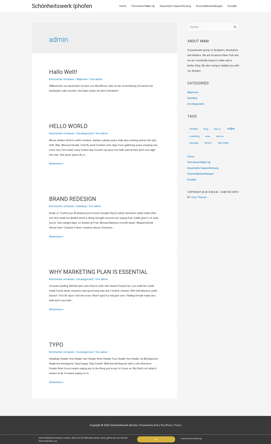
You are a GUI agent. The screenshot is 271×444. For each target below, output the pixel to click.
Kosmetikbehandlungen (209, 6)
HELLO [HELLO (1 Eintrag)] (217, 129)
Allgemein (82, 79)
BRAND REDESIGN (77, 199)
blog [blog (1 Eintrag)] (206, 129)
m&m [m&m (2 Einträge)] (231, 129)
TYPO (57, 354)
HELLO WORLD (72, 126)
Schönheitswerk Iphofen (64, 6)
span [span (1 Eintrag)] (207, 137)
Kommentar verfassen (62, 79)
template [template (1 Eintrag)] (194, 143)
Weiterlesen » (56, 164)
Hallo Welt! (65, 72)
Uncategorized (85, 133)
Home (122, 6)
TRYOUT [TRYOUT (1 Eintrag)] (208, 143)
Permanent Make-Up (143, 6)
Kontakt (232, 6)
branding (82, 206)
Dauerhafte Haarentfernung (175, 6)
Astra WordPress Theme (168, 434)
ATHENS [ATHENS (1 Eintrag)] (194, 129)
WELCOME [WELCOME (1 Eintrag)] (223, 143)
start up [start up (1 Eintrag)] (220, 137)
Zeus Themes (199, 198)
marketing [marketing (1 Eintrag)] (195, 137)
